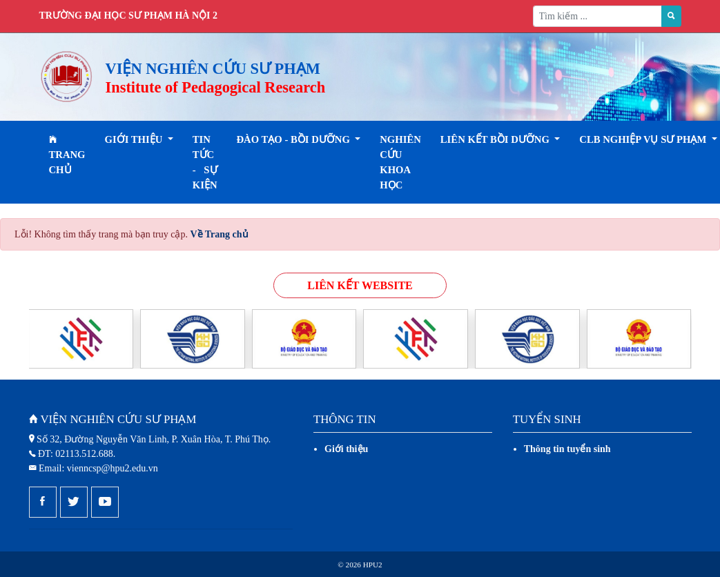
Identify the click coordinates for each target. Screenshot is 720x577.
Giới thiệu (346, 449)
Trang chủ (67, 154)
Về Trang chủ (219, 234)
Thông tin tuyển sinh (567, 449)
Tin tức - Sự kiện (205, 162)
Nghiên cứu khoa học (400, 162)
